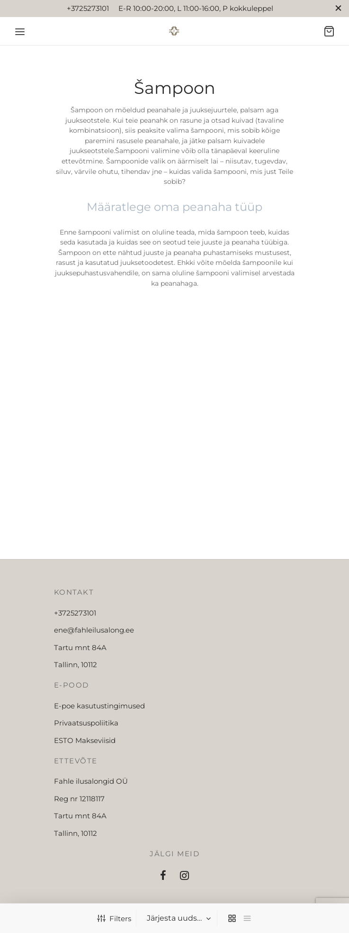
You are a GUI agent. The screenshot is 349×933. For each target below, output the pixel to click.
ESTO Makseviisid (85, 740)
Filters (114, 918)
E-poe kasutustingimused (99, 705)
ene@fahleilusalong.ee (94, 629)
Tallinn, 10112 (75, 664)
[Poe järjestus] (178, 918)
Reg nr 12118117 (79, 798)
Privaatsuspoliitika (86, 722)
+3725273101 (75, 612)
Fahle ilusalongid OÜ (91, 781)
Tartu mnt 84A (80, 647)
